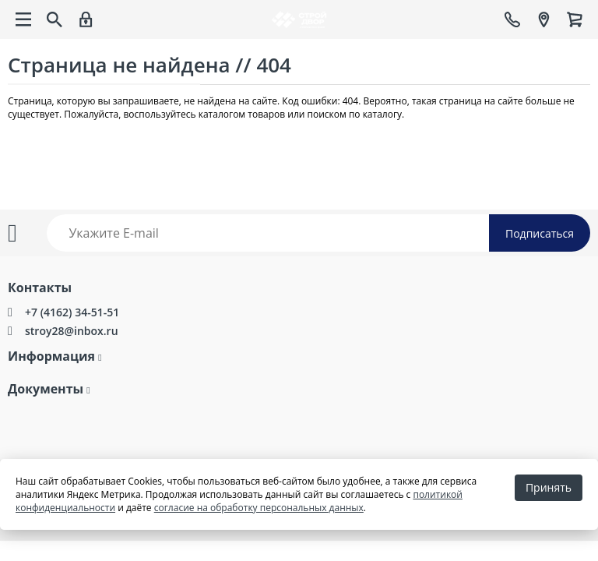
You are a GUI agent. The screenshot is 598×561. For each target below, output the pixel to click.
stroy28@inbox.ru (71, 330)
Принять (549, 487)
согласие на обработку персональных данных (259, 507)
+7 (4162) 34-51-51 (72, 312)
